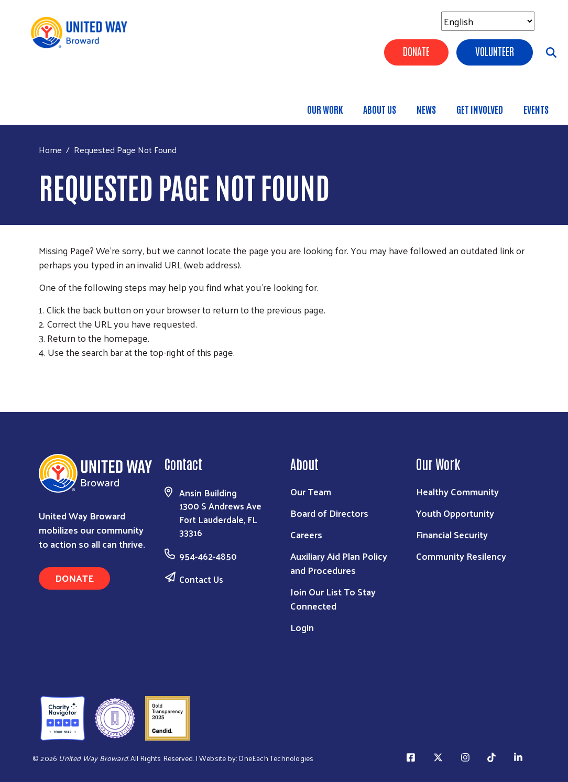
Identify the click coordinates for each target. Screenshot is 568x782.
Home (50, 149)
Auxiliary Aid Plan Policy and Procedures (338, 563)
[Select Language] (487, 21)
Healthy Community (457, 491)
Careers (306, 534)
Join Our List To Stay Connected (333, 598)
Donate (416, 51)
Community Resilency (461, 556)
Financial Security (452, 534)
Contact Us (201, 579)
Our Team (310, 491)
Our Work (325, 109)
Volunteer (494, 51)
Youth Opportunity (455, 513)
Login (302, 627)
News (426, 109)
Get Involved (479, 109)
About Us (379, 109)
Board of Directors (329, 513)
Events (536, 109)
